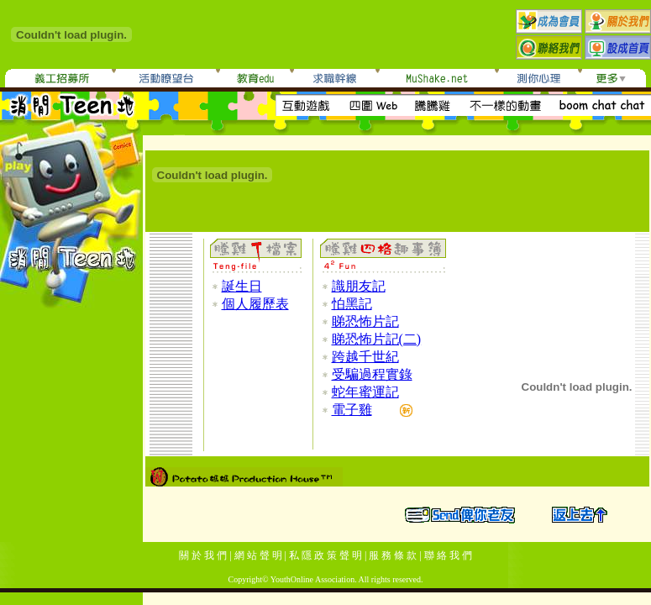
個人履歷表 (255, 304)
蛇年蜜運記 (365, 392)
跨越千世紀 (365, 357)
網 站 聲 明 (258, 555)
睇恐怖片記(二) (377, 339)
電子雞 (352, 409)
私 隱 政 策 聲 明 (325, 555)
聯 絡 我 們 (448, 555)
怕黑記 (352, 304)
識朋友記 (359, 286)
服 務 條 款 (393, 555)
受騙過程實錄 (372, 374)
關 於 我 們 (203, 555)
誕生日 (242, 286)
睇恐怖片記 (365, 321)
